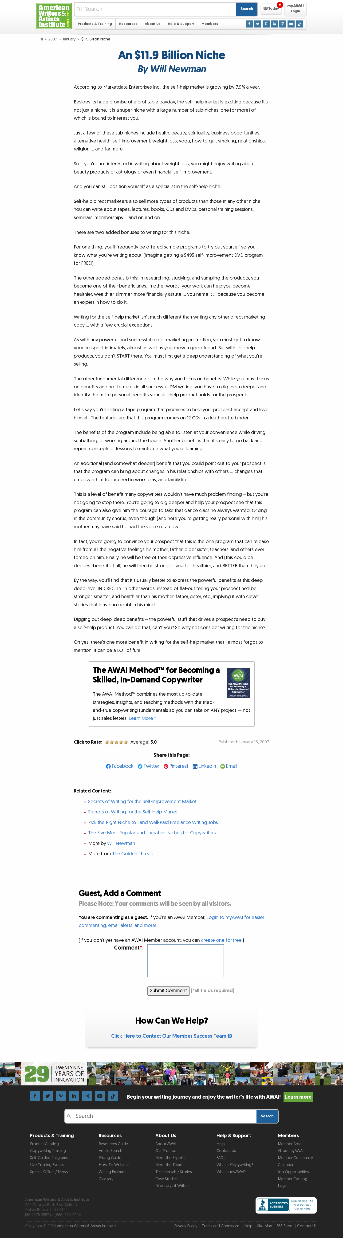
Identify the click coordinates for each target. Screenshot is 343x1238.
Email (231, 766)
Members (209, 24)
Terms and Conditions (221, 1226)
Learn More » (142, 718)
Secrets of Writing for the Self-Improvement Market (142, 802)
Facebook (123, 766)
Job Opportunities (293, 1172)
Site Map (264, 1226)
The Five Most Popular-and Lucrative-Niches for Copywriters (152, 833)
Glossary (106, 1179)
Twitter (151, 766)
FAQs (221, 1157)
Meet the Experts (170, 1157)
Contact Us (226, 1150)
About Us (153, 24)
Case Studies (166, 1179)
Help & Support (181, 24)
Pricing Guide (110, 1157)
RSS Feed (284, 1226)
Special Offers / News (49, 1172)
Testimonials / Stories (173, 1172)
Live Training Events (47, 1164)
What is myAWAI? (231, 1172)
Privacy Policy (185, 1226)
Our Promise (165, 1150)
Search (246, 9)
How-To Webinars (114, 1164)
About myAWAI (291, 1150)
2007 (53, 39)
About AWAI (165, 1144)
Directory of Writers (172, 1185)
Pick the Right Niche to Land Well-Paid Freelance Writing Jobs (153, 823)
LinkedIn (207, 766)
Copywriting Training (48, 1150)
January (69, 39)
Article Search (110, 1150)
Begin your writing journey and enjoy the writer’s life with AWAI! (220, 1097)
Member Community (295, 1157)
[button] (271, 9)
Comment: (129, 948)
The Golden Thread (133, 854)
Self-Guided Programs (49, 1157)
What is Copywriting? (235, 1164)
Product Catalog (44, 1144)
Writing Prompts (112, 1172)
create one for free (221, 940)
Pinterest (179, 766)
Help (221, 1144)
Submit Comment (168, 991)
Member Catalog (292, 1179)
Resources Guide (113, 1144)
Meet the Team (168, 1164)
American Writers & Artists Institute (86, 1226)
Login (283, 1185)
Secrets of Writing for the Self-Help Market (133, 812)
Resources (128, 24)
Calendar (285, 1164)
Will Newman (121, 843)
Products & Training (95, 24)
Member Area (289, 1144)
